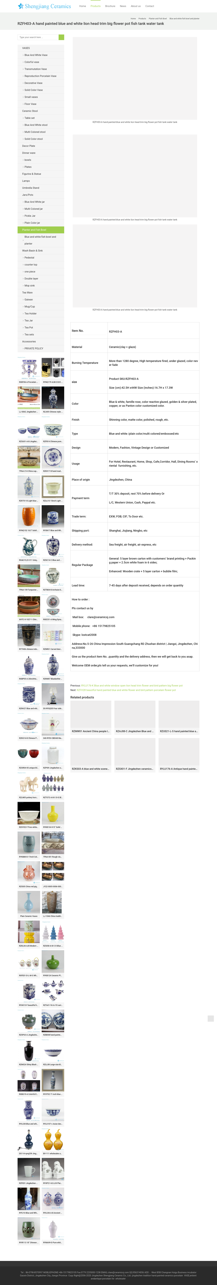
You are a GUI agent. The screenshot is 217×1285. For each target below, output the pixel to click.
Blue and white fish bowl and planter (40, 240)
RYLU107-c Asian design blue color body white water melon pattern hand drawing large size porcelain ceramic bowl (53, 1124)
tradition (147, 1275)
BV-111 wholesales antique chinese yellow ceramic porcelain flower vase (53, 1153)
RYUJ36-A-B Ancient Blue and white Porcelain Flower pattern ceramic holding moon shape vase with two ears (53, 1213)
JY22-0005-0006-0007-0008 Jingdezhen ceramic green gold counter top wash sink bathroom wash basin (53, 886)
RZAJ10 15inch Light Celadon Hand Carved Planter (53, 501)
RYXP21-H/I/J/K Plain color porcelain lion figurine (53, 1183)
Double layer (31, 278)
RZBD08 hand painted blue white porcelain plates (53, 1035)
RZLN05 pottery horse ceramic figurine (29, 797)
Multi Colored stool (35, 131)
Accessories (29, 341)
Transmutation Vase (36, 69)
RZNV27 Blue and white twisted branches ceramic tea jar (29, 708)
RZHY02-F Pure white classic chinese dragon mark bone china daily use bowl (29, 827)
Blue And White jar (35, 201)
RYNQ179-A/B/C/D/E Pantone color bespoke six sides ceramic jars (53, 382)
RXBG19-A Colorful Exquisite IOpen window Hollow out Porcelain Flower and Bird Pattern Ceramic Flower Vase (29, 1094)
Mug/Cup (30, 306)
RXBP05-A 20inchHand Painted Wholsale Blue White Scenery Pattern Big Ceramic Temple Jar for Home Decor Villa (29, 679)
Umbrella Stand (30, 187)
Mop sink (30, 285)
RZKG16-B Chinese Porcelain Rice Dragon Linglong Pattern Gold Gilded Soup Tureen (29, 738)
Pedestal (29, 257)
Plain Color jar (32, 222)
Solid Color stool (34, 138)
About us (136, 6)
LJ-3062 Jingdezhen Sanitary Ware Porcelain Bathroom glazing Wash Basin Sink (29, 412)
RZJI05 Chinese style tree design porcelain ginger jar (53, 412)
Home (82, 6)
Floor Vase (30, 104)
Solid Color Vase (34, 90)
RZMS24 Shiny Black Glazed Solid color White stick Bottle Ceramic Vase (29, 1064)
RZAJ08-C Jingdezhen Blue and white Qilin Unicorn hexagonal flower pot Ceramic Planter (135, 731)
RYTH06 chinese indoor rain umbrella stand (29, 649)
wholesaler (120, 1278)
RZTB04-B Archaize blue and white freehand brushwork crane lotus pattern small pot (53, 590)
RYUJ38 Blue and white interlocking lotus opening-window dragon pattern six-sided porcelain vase (29, 1124)
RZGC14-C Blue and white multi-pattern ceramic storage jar (53, 560)
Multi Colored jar (34, 208)
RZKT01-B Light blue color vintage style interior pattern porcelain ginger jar (29, 501)
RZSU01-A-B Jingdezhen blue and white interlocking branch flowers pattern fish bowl (29, 441)
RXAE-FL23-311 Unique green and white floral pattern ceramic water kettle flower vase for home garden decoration (29, 560)
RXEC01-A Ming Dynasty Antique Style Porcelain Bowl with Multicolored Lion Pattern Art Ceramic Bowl (53, 619)
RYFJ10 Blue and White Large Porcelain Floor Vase (29, 1213)
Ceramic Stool (30, 111)
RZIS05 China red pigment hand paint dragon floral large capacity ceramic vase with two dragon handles (29, 886)
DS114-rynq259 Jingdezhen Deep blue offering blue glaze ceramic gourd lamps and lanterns (29, 1153)
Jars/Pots (27, 194)
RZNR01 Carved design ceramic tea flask (53, 649)
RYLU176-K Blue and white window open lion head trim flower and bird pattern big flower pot (132, 685)
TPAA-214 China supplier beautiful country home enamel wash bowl (29, 471)
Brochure (110, 6)
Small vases (31, 97)
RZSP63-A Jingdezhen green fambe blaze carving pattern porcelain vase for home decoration (29, 1035)
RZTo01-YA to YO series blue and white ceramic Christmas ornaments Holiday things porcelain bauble (53, 1005)
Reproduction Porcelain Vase (40, 76)
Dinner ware (28, 152)
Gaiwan (29, 299)
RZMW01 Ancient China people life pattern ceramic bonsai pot (91, 731)
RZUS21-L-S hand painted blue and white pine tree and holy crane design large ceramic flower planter (179, 731)
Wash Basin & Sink (32, 250)
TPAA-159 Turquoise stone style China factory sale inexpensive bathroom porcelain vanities (29, 590)
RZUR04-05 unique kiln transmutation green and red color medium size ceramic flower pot (29, 768)
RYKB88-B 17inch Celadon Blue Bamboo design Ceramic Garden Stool (29, 857)
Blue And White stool (36, 124)
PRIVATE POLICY (36, 348)
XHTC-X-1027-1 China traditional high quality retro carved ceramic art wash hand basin (29, 619)
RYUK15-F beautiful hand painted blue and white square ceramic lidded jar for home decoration (29, 1005)
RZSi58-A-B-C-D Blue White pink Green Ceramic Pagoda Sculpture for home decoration (53, 946)
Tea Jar (29, 320)
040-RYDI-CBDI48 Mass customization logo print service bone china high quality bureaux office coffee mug (53, 738)
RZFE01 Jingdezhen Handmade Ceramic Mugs (29, 1183)
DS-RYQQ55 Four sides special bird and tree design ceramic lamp (53, 708)
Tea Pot (29, 327)
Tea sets (29, 334)
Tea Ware (27, 292)
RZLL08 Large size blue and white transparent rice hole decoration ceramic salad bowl (53, 1064)
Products (96, 6)
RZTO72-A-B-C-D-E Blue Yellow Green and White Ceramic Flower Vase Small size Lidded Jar (53, 797)
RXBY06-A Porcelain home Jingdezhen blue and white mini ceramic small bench (29, 382)
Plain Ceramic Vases (28, 916)
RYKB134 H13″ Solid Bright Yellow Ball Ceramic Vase (53, 827)
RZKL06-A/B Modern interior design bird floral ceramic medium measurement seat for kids (29, 946)
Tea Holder (31, 313)
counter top (31, 264)
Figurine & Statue (31, 173)
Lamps (26, 180)
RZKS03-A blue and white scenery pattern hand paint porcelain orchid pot (91, 768)
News (123, 6)
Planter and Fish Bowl (34, 229)
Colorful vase (32, 62)
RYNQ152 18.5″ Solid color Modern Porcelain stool (29, 530)
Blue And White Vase (36, 55)
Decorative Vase (33, 83)
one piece (30, 271)
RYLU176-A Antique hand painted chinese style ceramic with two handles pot (179, 768)
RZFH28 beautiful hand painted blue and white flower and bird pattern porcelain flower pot (126, 690)
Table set (30, 118)
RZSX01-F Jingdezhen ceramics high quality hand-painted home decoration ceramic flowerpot (135, 768)
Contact (149, 6)
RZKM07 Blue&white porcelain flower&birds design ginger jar (53, 679)
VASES (26, 48)
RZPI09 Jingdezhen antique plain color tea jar (53, 768)
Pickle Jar (30, 215)
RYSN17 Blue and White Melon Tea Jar (53, 530)
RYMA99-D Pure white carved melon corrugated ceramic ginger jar (53, 1243)
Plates (28, 166)
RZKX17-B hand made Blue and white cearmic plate (53, 471)
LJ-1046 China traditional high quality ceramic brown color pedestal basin (53, 916)
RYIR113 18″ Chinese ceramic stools (29, 1243)
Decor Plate (28, 145)
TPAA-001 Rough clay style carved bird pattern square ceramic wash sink (53, 857)
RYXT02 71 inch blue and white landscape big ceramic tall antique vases (53, 1094)
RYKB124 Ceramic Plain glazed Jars (53, 975)
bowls (28, 159)
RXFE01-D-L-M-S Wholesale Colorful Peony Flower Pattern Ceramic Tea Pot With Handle (29, 975)
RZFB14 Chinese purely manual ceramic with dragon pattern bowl (53, 441)
